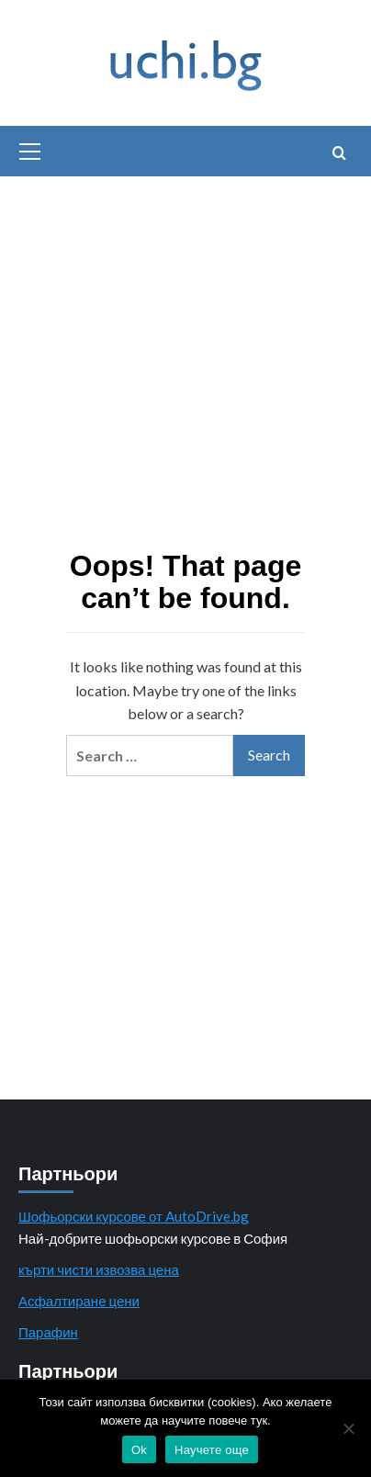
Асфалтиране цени (79, 1300)
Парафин (48, 1332)
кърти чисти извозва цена (98, 1269)
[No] (348, 1428)
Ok (139, 1450)
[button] (30, 149)
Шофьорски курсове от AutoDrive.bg (133, 1216)
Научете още (211, 1450)
